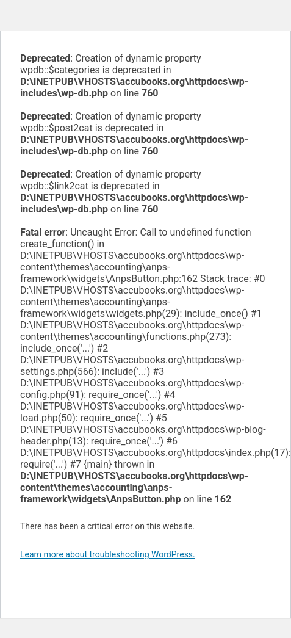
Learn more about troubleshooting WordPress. (107, 554)
